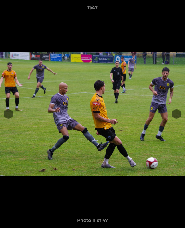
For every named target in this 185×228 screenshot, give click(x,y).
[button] (177, 9)
